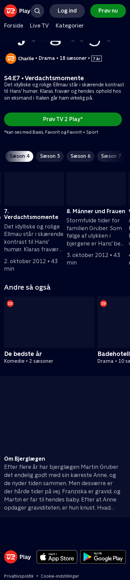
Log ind (67, 10)
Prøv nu (108, 10)
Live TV (39, 25)
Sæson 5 (50, 156)
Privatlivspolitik (19, 576)
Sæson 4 (19, 156)
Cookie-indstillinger (60, 576)
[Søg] (37, 11)
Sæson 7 (111, 156)
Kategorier (70, 25)
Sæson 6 (80, 156)
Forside (13, 25)
